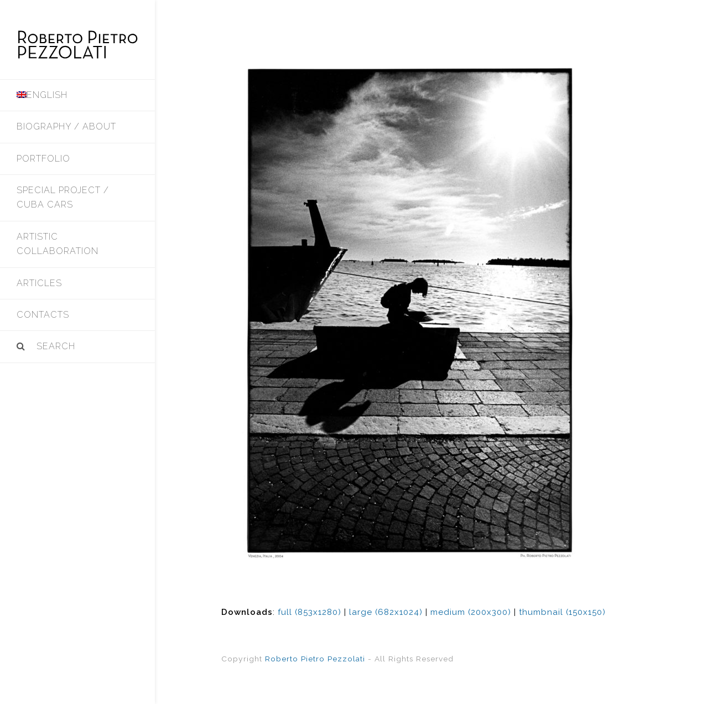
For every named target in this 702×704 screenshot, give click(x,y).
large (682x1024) (386, 612)
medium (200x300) (470, 612)
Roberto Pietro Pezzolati (315, 658)
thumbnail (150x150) (562, 612)
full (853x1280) (309, 612)
